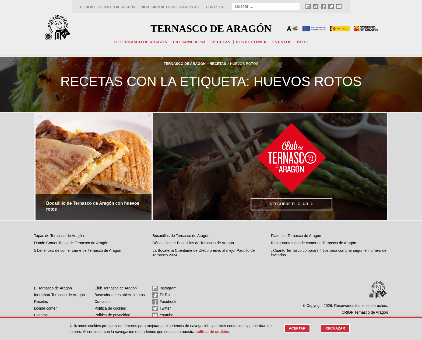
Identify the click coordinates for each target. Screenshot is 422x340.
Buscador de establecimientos (170, 7)
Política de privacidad (112, 315)
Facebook (164, 301)
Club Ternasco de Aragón (115, 288)
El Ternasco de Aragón (140, 42)
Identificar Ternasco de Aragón (59, 295)
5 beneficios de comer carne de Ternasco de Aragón (77, 250)
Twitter (161, 308)
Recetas (220, 42)
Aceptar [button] (297, 328)
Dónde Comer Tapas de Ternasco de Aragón (71, 243)
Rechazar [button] (335, 328)
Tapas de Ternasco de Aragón (59, 235)
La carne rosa (189, 42)
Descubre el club (291, 204)
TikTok (161, 295)
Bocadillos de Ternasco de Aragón (180, 235)
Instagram (164, 288)
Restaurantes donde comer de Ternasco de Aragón (313, 243)
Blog (302, 42)
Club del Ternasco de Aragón (107, 7)
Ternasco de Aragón (211, 28)
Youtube (162, 315)
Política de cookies (110, 308)
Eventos (281, 42)
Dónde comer (250, 42)
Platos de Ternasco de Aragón (296, 235)
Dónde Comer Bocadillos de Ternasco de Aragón (193, 243)
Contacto (215, 7)
